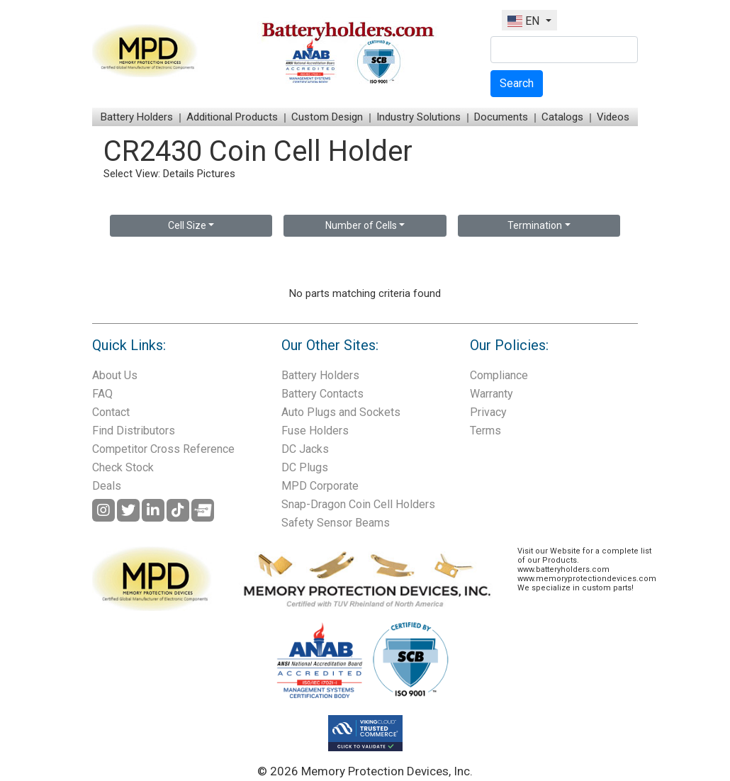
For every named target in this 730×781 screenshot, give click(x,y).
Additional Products (232, 117)
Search (517, 83)
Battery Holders (137, 117)
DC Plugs (304, 467)
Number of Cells (361, 225)
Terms (485, 430)
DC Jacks (305, 449)
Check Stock (123, 467)
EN (524, 21)
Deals (106, 486)
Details (178, 173)
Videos (613, 117)
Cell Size (187, 225)
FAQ (102, 393)
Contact (111, 412)
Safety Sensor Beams (335, 522)
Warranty (491, 393)
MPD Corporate (320, 486)
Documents (501, 117)
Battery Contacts (322, 393)
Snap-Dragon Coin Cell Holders (358, 504)
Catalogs (562, 117)
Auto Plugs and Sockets (340, 412)
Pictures (216, 173)
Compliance (499, 375)
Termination (534, 225)
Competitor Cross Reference (163, 449)
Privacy (488, 412)
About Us (114, 375)
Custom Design (327, 117)
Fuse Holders (315, 430)
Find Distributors (133, 430)
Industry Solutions (418, 117)
